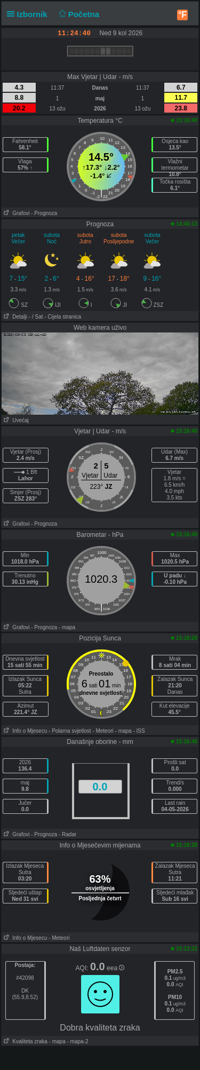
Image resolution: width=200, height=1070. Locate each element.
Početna (77, 14)
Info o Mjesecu (24, 731)
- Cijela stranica (62, 317)
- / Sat (36, 317)
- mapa (67, 627)
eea (115, 968)
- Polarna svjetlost (70, 731)
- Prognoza (44, 213)
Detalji (14, 317)
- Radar (67, 834)
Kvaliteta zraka (24, 1041)
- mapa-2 (77, 1041)
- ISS (139, 731)
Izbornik (29, 14)
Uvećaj (15, 420)
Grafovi (16, 213)
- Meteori (102, 731)
